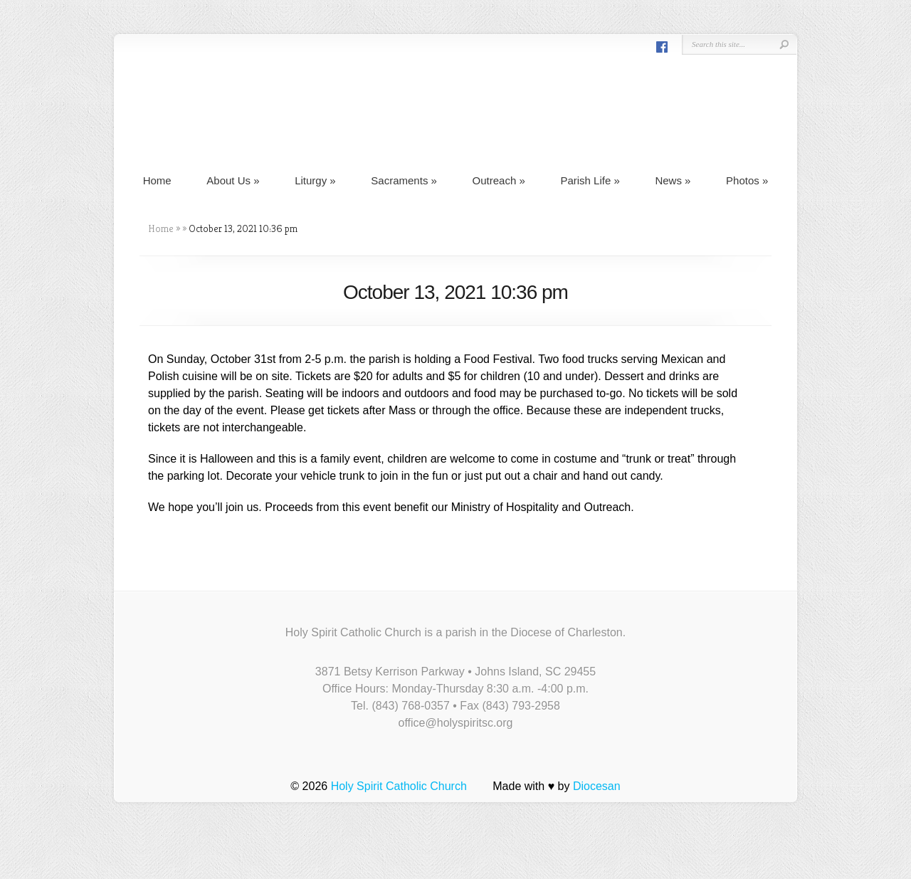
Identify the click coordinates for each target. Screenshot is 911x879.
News (672, 180)
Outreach (499, 180)
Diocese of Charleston (566, 632)
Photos (747, 180)
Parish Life (589, 180)
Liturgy (315, 180)
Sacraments (404, 180)
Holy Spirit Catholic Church (399, 786)
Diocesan (597, 786)
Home (157, 180)
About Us (232, 180)
